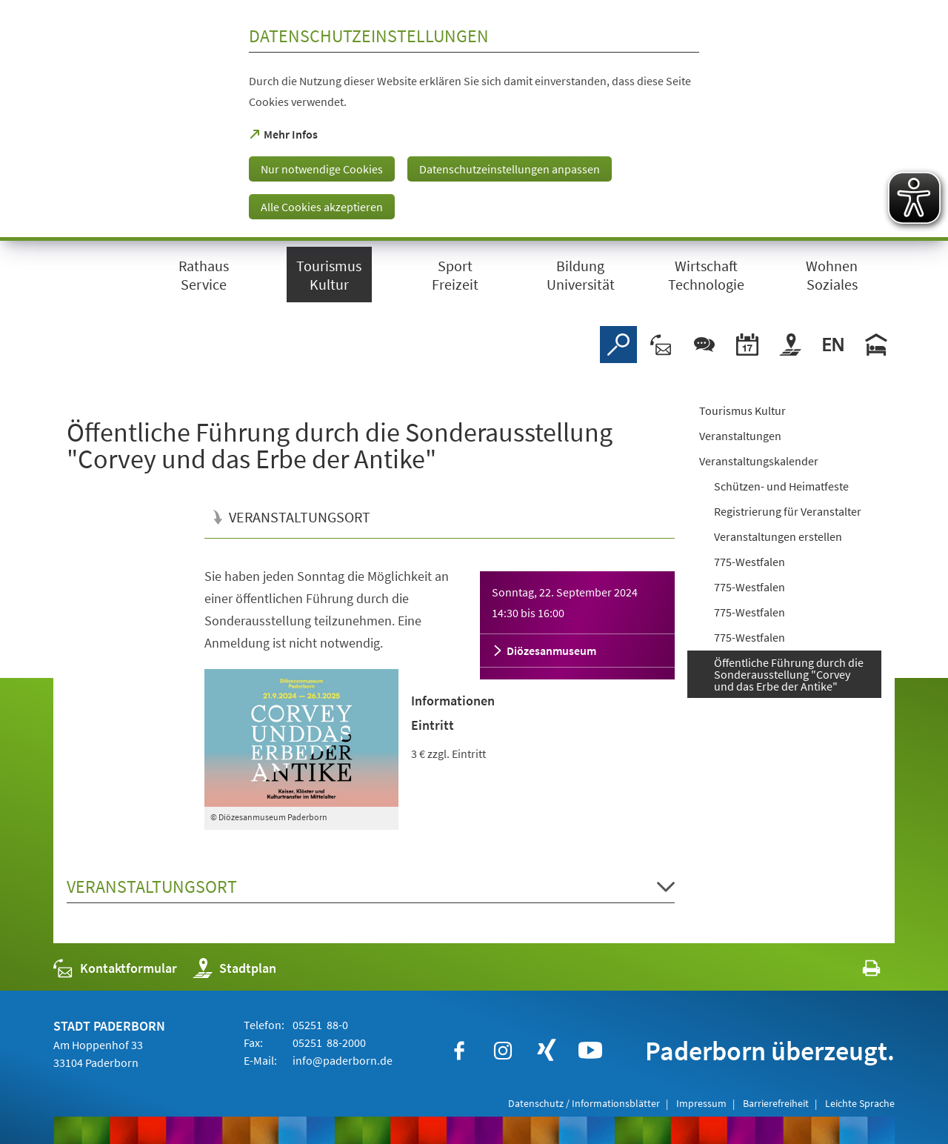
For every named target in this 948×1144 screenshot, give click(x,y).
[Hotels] (876, 344)
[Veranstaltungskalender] (747, 344)
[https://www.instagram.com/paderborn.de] (503, 1050)
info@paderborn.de (341, 1060)
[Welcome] (833, 344)
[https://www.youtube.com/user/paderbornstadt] (590, 1050)
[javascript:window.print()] (858, 972)
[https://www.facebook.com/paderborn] (459, 1050)
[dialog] (474, 120)
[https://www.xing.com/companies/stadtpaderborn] (546, 1050)
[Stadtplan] (790, 344)
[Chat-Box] (704, 344)
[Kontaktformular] (661, 344)
